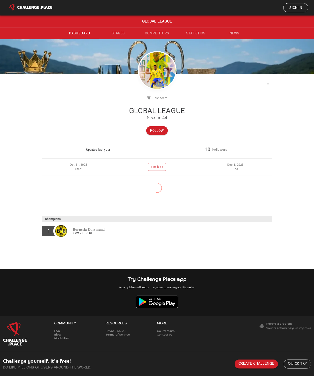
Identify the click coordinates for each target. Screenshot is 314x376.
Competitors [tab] (157, 33)
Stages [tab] (118, 33)
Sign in (295, 8)
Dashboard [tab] (79, 33)
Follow (157, 131)
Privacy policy (116, 331)
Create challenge (256, 364)
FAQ (57, 331)
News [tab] (234, 33)
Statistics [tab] (195, 33)
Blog (57, 334)
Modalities (61, 338)
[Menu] (268, 85)
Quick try (297, 364)
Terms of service (118, 334)
